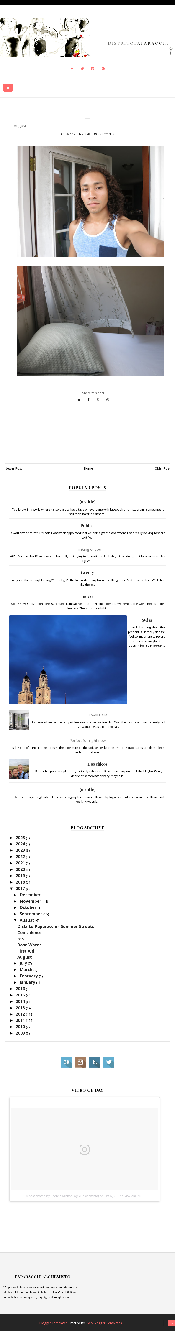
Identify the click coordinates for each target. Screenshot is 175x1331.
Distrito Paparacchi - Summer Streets (55, 926)
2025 (21, 837)
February (29, 975)
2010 (21, 1026)
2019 (21, 875)
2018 (21, 882)
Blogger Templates (53, 1323)
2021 (21, 863)
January (28, 982)
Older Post (162, 468)
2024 (21, 843)
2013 (21, 1007)
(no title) (87, 502)
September (31, 913)
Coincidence (29, 932)
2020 (21, 869)
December (31, 894)
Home (88, 468)
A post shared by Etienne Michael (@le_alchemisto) (62, 1196)
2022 (21, 856)
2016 (21, 988)
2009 (21, 1033)
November (31, 901)
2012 (21, 1014)
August (27, 920)
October (29, 907)
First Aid (25, 951)
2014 (21, 1001)
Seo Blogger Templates (104, 1323)
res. (21, 938)
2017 (21, 888)
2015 (21, 995)
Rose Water (29, 945)
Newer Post (13, 468)
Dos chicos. (98, 764)
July (24, 963)
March (26, 969)
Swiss (147, 620)
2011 (21, 1020)
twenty (87, 572)
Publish (87, 525)
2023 (21, 850)
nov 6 (88, 596)
